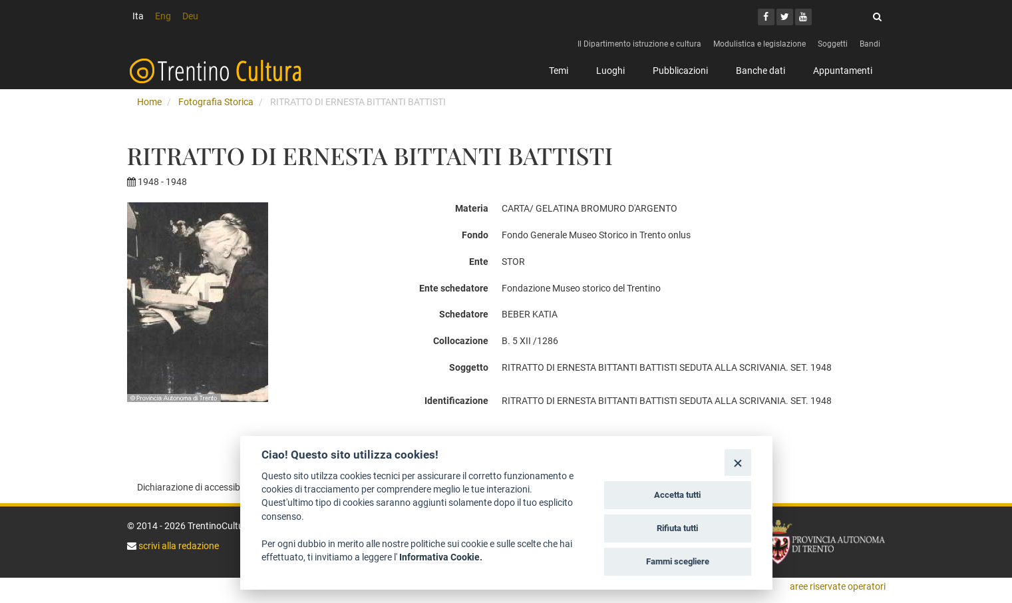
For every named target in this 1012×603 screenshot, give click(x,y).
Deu (190, 16)
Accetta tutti (677, 495)
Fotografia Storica (215, 102)
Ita (138, 16)
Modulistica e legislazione (759, 44)
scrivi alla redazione (177, 545)
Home (149, 102)
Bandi (870, 44)
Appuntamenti (842, 70)
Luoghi (610, 70)
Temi (558, 70)
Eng (163, 16)
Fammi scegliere (677, 561)
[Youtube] (803, 17)
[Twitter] (784, 17)
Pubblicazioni (680, 70)
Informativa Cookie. (440, 557)
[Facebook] (766, 17)
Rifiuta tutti (677, 528)
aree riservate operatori (838, 586)
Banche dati (760, 70)
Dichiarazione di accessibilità (196, 487)
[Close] (738, 462)
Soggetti (833, 44)
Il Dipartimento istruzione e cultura (639, 44)
